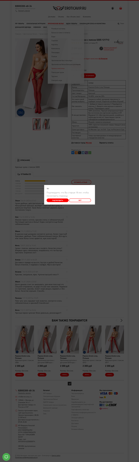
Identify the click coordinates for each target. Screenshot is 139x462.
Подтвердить (57, 200)
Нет (80, 200)
